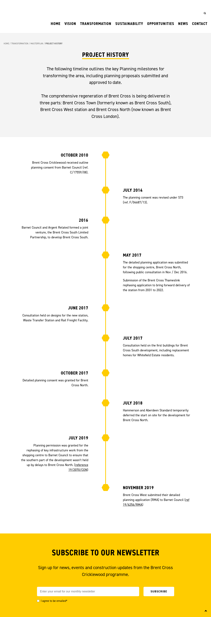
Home (55, 23)
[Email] (88, 591)
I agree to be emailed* (54, 600)
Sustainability (129, 23)
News (183, 23)
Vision (70, 23)
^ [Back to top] (205, 612)
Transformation (95, 23)
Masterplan (37, 43)
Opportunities (160, 23)
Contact (199, 23)
